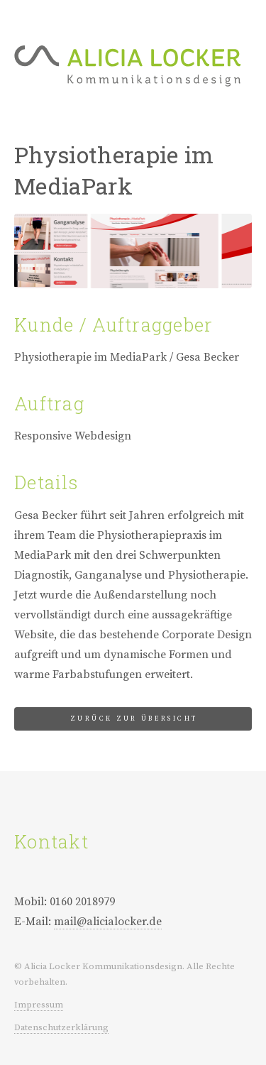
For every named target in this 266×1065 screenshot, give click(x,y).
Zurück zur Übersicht (134, 718)
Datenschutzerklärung (61, 1027)
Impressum (38, 1004)
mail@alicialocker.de (108, 921)
